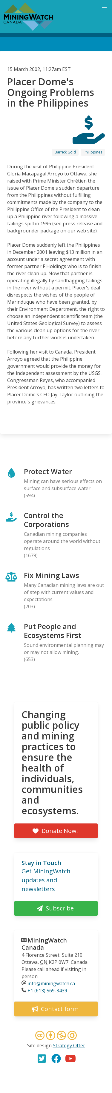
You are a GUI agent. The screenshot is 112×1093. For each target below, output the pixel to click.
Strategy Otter (69, 1045)
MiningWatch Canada (44, 943)
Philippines (93, 152)
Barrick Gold (65, 152)
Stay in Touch (41, 863)
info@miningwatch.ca (51, 983)
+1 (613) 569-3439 (47, 990)
